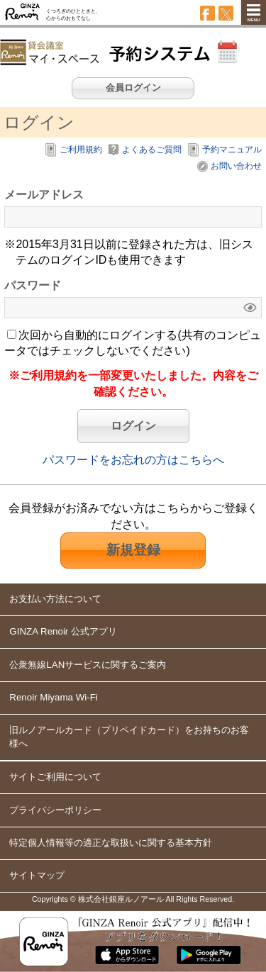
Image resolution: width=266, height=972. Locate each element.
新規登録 (133, 549)
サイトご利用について (55, 776)
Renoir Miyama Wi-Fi (53, 697)
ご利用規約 (81, 150)
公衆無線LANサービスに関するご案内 (87, 664)
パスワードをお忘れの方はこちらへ (133, 460)
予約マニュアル (232, 150)
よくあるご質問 (152, 150)
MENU (254, 20)
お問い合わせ (236, 166)
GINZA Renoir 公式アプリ (63, 631)
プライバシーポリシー (55, 810)
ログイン (133, 426)
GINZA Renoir (22, 12)
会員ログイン (133, 87)
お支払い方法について (55, 598)
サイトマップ (37, 875)
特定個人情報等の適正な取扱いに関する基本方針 (110, 842)
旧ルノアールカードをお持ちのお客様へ (129, 737)
